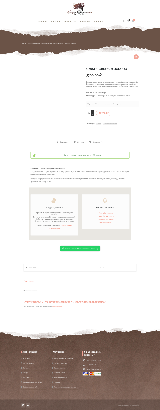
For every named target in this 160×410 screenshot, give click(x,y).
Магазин (55, 21)
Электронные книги (61, 368)
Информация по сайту (30, 387)
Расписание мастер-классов (63, 358)
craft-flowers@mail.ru (94, 369)
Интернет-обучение (60, 363)
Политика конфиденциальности (65, 387)
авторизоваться (57, 306)
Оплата (25, 368)
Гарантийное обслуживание (32, 382)
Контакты (26, 358)
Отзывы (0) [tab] (97, 142)
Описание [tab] (63, 142)
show (136, 57)
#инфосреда (70, 21)
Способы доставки (106, 216)
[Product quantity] (89, 113)
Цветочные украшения (43, 43)
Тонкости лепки (59, 373)
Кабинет (98, 21)
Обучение (85, 21)
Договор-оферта (105, 222)
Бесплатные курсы (60, 377)
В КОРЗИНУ (104, 113)
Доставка (26, 377)
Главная (42, 21)
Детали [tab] (80, 142)
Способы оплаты (105, 213)
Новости (57, 382)
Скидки (25, 373)
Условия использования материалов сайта (128, 405)
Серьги (54, 43)
